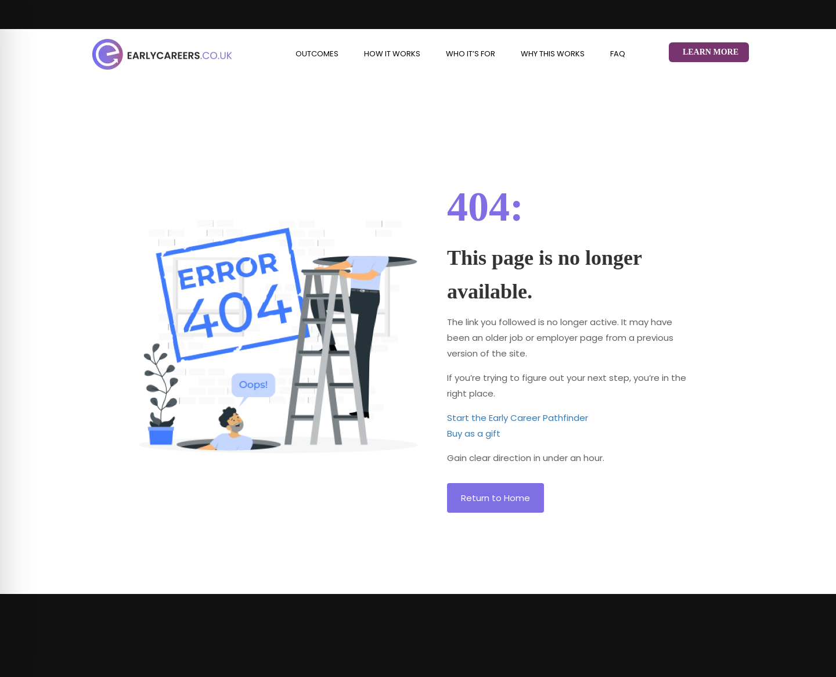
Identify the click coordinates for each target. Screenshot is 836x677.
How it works (392, 53)
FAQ (617, 53)
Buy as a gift (473, 433)
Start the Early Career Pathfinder (517, 418)
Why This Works (553, 53)
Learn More (710, 52)
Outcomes (317, 53)
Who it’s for (470, 53)
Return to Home (495, 498)
